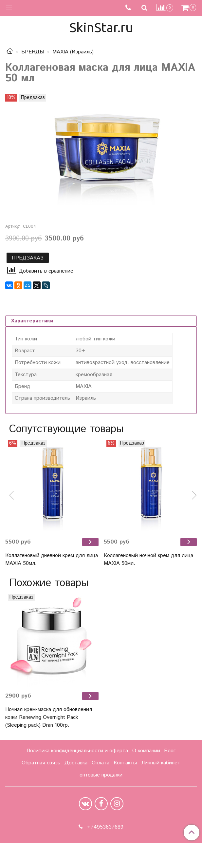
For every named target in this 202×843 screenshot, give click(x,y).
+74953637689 (104, 827)
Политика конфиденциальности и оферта (77, 751)
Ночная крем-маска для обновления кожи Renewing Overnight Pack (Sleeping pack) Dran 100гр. (48, 717)
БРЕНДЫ (32, 52)
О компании (146, 751)
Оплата (100, 763)
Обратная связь (41, 763)
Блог (169, 751)
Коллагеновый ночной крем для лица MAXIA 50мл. (148, 559)
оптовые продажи (101, 775)
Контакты (125, 763)
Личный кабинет (160, 763)
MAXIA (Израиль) (73, 52)
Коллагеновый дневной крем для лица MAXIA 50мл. (51, 559)
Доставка (75, 763)
